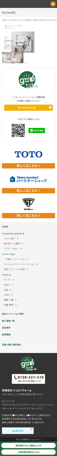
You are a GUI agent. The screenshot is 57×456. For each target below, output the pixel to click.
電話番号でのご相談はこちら (28, 445)
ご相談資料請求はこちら (29, 452)
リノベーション (8, 254)
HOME (5, 226)
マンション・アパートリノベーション (19, 264)
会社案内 (6, 327)
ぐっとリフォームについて (13, 233)
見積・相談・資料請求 (11, 344)
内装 (6, 289)
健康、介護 (8, 299)
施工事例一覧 (8, 320)
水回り (7, 284)
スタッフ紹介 (9, 238)
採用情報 (6, 334)
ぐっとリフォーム (13, 4)
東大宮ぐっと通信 (12, 243)
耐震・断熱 (8, 304)
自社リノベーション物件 (14, 269)
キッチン (7, 279)
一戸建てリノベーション (14, 259)
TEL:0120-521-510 (27, 107)
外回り (7, 294)
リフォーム (6, 274)
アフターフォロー (11, 248)
